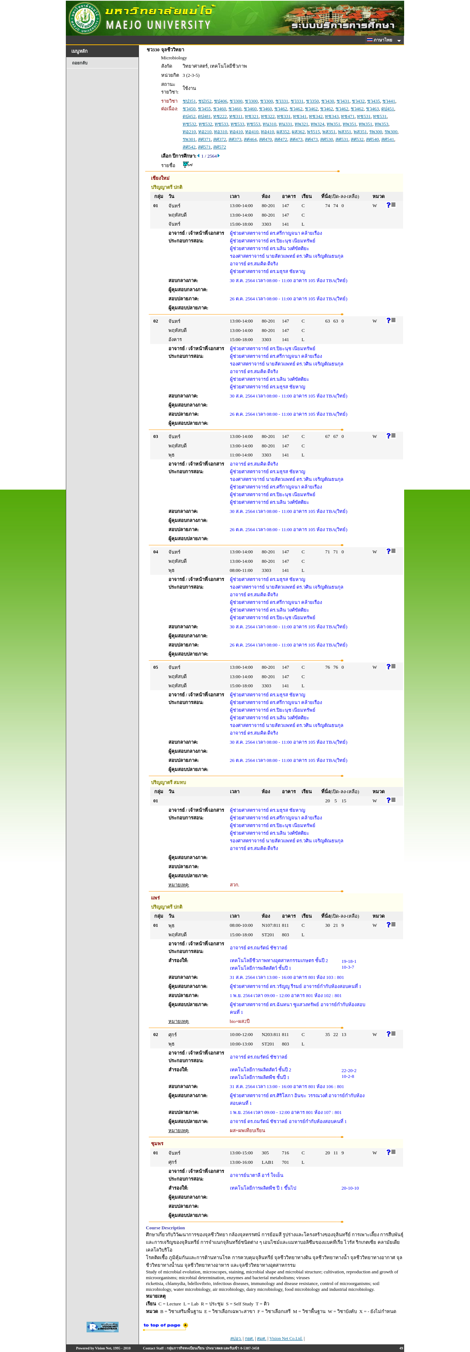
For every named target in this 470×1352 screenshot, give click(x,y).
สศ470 (265, 139)
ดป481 (204, 116)
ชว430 (327, 101)
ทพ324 (317, 124)
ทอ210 (189, 131)
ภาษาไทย (381, 40)
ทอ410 (236, 131)
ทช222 (220, 116)
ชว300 (236, 101)
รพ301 (189, 139)
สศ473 (296, 139)
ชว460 (219, 108)
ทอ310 (220, 131)
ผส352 (283, 131)
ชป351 (189, 101)
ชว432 (358, 101)
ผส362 (298, 131)
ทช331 (284, 116)
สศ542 (189, 147)
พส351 (329, 131)
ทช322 (268, 116)
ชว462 (280, 108)
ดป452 (189, 116)
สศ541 (387, 139)
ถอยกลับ (79, 63)
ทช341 (300, 116)
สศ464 (250, 139)
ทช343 (332, 116)
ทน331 (285, 124)
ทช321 (252, 116)
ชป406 (220, 101)
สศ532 (357, 139)
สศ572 (219, 147)
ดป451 (387, 108)
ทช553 (253, 124)
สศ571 (204, 147)
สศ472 (280, 139)
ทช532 (189, 124)
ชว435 (373, 101)
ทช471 (348, 116)
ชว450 (189, 108)
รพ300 (375, 131)
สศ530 (326, 139)
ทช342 (316, 116)
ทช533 (221, 124)
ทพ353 (382, 124)
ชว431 (343, 101)
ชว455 (204, 108)
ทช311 (236, 116)
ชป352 (205, 101)
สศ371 (204, 139)
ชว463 (372, 108)
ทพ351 (333, 124)
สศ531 (341, 139)
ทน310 (269, 124)
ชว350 (312, 101)
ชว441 (388, 101)
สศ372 (219, 139)
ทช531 (364, 116)
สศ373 (235, 139)
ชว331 (281, 101)
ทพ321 (301, 124)
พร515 (313, 131)
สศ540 (372, 139)
